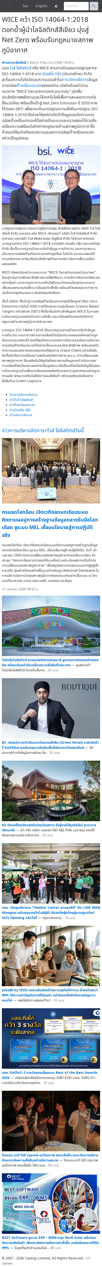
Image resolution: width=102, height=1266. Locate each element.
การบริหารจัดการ (75, 80)
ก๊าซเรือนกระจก (29, 86)
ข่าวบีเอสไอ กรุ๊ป (20, 410)
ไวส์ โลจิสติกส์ (20, 68)
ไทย (25, 6)
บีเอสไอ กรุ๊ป (51, 74)
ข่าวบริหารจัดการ (20, 415)
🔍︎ (94, 6)
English (41, 6)
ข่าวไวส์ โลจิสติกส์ (21, 399)
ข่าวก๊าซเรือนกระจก (22, 405)
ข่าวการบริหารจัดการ (23, 394)
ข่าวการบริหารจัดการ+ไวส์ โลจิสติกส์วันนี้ (43, 430)
